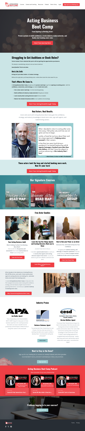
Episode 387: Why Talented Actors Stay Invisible (18, 392)
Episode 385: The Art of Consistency (66, 392)
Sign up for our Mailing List (71, 4)
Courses (22, 4)
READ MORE (42, 340)
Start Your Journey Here (42, 43)
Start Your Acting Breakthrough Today (42, 104)
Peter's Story (53, 4)
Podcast (47, 4)
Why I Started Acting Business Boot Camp (18, 293)
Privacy (78, 423)
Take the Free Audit (17, 257)
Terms (73, 423)
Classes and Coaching (31, 4)
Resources (40, 4)
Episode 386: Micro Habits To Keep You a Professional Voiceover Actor (49, 392)
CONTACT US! (42, 410)
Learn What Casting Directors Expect (42, 265)
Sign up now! (42, 362)
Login (59, 4)
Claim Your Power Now (68, 260)
